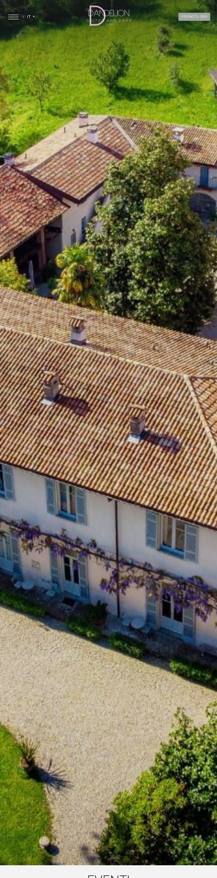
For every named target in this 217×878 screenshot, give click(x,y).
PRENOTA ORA (194, 17)
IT (29, 16)
